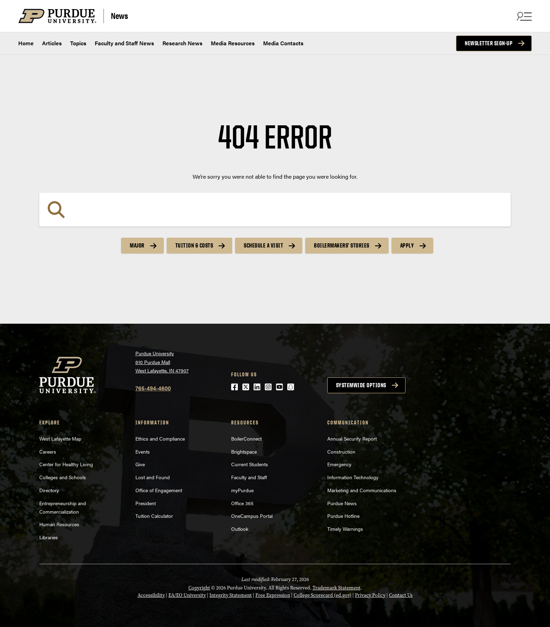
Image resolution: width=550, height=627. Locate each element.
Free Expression (272, 595)
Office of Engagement (158, 490)
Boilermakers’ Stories (341, 245)
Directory (49, 490)
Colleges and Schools (62, 477)
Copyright (199, 588)
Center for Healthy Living (66, 464)
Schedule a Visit (263, 245)
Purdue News (342, 503)
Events (142, 451)
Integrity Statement (230, 595)
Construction (341, 451)
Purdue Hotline (343, 515)
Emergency (339, 464)
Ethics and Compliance (160, 438)
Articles (52, 43)
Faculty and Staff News (124, 43)
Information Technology (352, 477)
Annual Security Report (352, 438)
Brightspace (244, 451)
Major (137, 245)
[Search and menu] (523, 16)
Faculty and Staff (249, 477)
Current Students (249, 464)
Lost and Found (152, 477)
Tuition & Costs (194, 245)
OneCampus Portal (252, 515)
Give (140, 464)
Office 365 (242, 503)
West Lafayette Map (60, 438)
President (145, 503)
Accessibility (151, 595)
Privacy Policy (370, 595)
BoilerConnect (246, 438)
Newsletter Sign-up (488, 43)
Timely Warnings (345, 528)
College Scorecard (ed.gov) (322, 595)
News (119, 15)
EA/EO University (187, 595)
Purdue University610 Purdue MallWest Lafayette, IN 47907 (162, 362)
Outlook (239, 528)
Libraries (48, 537)
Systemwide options (361, 385)
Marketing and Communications (361, 490)
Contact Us (400, 595)
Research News (182, 43)
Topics (78, 43)
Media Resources (233, 43)
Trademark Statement (337, 588)
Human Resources (59, 524)
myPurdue (242, 490)
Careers (47, 451)
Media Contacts (283, 43)
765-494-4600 (153, 388)
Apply (407, 245)
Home (26, 43)
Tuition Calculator (154, 515)
